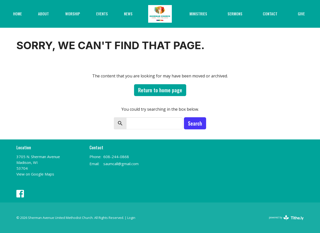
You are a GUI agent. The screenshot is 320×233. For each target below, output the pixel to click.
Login (131, 217)
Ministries (198, 13)
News (128, 13)
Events (102, 13)
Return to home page (160, 90)
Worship (72, 13)
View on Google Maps (35, 174)
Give (301, 13)
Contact (270, 13)
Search (195, 123)
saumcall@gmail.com (121, 163)
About (43, 13)
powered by (286, 218)
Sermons (235, 13)
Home (17, 13)
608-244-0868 (116, 156)
